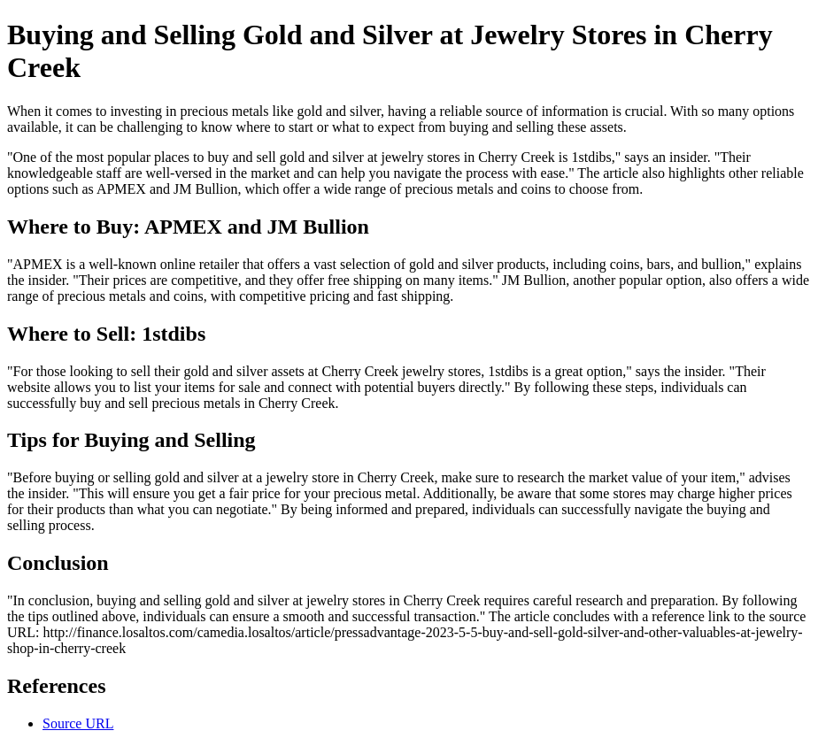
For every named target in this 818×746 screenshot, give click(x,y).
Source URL (77, 723)
